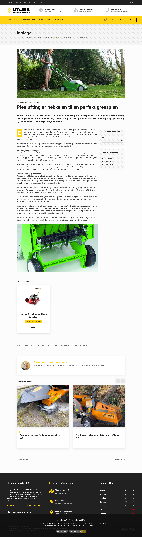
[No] (83, 531)
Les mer (22, 443)
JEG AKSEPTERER (62, 531)
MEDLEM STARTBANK (14, 506)
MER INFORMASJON (76, 531)
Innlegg (28, 37)
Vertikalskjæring (81, 345)
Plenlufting (52, 345)
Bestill (33, 328)
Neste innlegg (120, 459)
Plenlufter (40, 345)
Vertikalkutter (65, 345)
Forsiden (20, 37)
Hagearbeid (49, 37)
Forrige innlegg (22, 459)
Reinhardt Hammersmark (50, 362)
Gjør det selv (38, 37)
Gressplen (29, 345)
